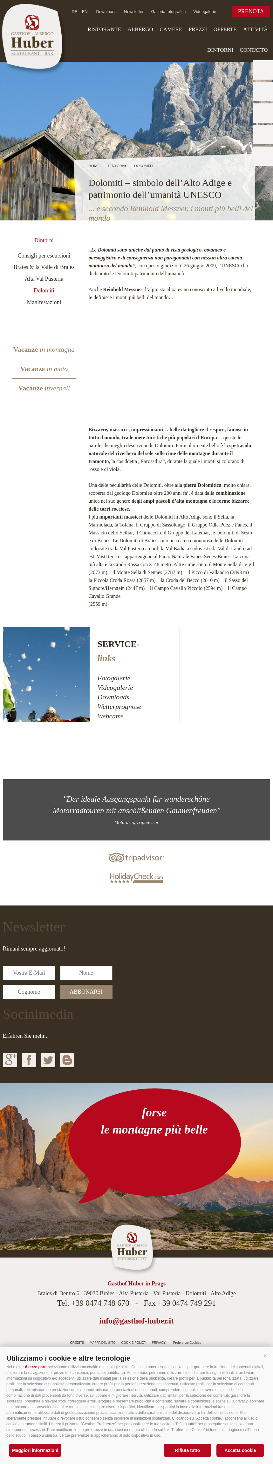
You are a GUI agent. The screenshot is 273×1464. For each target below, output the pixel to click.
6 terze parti (35, 1367)
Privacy (159, 1342)
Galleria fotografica (168, 11)
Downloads (106, 11)
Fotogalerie (114, 678)
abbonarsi (86, 992)
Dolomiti (44, 290)
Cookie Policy (133, 1342)
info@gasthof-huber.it (136, 1321)
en (85, 11)
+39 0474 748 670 (100, 1303)
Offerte (225, 29)
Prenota (251, 11)
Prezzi (198, 29)
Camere (171, 29)
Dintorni (220, 50)
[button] (265, 1355)
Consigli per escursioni (44, 255)
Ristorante (104, 29)
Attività (255, 29)
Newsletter (133, 11)
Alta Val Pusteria (44, 279)
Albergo (140, 29)
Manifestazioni (44, 302)
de (75, 11)
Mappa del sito (103, 1342)
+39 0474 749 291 (187, 1303)
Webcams (111, 716)
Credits (77, 1342)
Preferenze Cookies (187, 1342)
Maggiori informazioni (35, 1450)
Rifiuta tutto (187, 1450)
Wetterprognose (119, 706)
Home (94, 166)
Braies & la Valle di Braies (44, 267)
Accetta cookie (240, 1450)
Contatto (254, 50)
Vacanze (44, 349)
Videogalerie (204, 11)
